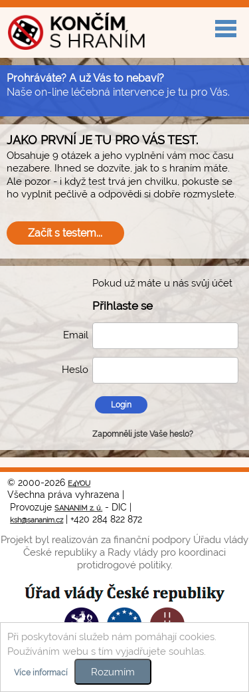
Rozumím (113, 671)
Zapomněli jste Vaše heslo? (142, 434)
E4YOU (79, 483)
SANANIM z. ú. (78, 508)
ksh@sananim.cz (36, 520)
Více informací (41, 672)
